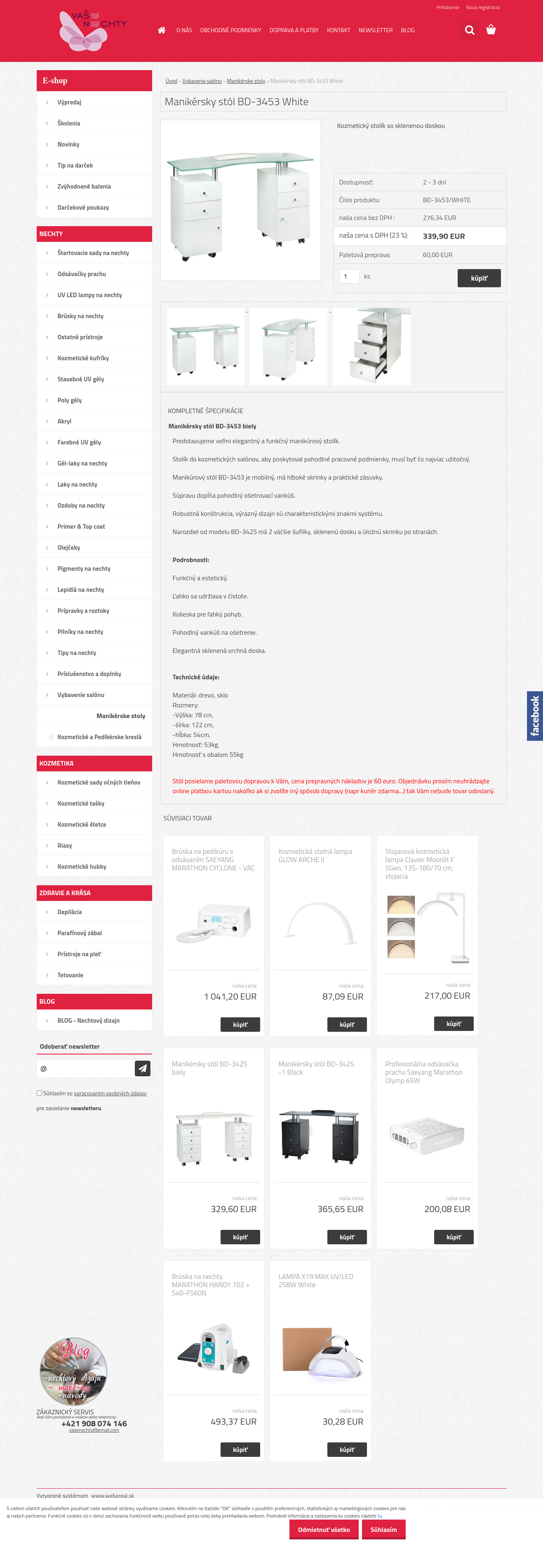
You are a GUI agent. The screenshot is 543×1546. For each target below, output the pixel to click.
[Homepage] (160, 30)
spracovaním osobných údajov (110, 1093)
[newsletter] (142, 1068)
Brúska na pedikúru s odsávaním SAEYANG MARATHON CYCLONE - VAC (213, 859)
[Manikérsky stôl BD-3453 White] (241, 123)
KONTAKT (338, 30)
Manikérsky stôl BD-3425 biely (210, 1068)
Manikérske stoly (246, 81)
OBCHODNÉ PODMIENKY (230, 30)
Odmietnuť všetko (319, 1529)
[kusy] (349, 276)
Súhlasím (382, 1529)
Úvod (171, 81)
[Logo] (93, 30)
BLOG (408, 30)
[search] (469, 30)
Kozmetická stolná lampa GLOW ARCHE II (316, 855)
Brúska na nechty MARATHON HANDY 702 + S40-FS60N (211, 1284)
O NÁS (184, 30)
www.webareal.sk (112, 1495)
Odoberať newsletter (70, 1046)
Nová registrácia (483, 7)
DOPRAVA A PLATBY (294, 30)
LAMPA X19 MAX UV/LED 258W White (316, 1280)
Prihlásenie (448, 7)
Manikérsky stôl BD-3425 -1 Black (317, 1068)
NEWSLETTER (376, 30)
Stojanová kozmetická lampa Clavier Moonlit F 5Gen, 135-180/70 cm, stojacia (420, 863)
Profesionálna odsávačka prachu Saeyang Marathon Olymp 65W (424, 1072)
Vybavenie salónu (202, 81)
